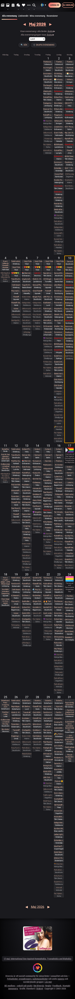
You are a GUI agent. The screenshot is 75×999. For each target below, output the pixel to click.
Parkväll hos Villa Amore (59, 678)
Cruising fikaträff (59, 722)
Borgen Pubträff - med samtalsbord (37, 601)
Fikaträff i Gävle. (16, 303)
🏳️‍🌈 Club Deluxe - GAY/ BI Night (59, 541)
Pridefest (48, 528)
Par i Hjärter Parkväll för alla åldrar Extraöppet (27, 567)
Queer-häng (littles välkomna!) (70, 512)
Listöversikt (23, 16)
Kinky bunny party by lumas (59, 876)
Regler (48, 985)
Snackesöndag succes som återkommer (70, 180)
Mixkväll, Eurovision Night (59, 553)
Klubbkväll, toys (48, 516)
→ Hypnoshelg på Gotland (59, 706)
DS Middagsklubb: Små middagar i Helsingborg (59, 583)
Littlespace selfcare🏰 (70, 488)
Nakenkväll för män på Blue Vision (37, 308)
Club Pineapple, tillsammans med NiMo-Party (59, 409)
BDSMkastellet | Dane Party (59, 344)
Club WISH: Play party (37, 712)
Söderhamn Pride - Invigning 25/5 (5, 704)
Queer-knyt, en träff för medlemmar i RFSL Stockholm (59, 595)
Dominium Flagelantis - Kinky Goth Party (59, 162)
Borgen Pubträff (37, 297)
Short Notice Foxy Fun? (70, 186)
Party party (59, 559)
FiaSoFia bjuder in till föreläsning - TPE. (59, 625)
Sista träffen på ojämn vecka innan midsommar (59, 421)
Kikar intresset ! (59, 186)
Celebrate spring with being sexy (59, 192)
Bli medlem (68, 5)
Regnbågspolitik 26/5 (16, 706)
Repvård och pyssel (48, 273)
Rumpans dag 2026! (37, 461)
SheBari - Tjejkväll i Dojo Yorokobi (59, 326)
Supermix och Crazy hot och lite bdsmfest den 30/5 (59, 882)
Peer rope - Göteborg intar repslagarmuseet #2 (70, 500)
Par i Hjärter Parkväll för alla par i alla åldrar (48, 368)
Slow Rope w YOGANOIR (70, 602)
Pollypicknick (48, 468)
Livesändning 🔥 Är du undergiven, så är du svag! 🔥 (59, 127)
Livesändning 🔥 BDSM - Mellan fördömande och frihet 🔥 (59, 506)
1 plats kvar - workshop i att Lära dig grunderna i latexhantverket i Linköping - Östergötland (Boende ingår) (59, 476)
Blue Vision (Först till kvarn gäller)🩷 (70, 565)
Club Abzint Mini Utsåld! (59, 379)
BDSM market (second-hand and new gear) (48, 79)
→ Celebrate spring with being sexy (70, 85)
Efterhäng (26, 538)
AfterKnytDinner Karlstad (48, 91)
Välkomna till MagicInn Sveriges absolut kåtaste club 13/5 (27, 549)
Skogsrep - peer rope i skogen (70, 506)
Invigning (26, 526)
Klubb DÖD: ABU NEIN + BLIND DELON (48, 771)
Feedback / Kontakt (61, 985)
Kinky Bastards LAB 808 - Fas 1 (48, 522)
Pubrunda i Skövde (59, 643)
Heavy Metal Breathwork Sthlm (37, 500)
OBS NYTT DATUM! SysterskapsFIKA (70, 103)
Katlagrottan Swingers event (59, 227)
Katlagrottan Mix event (59, 666)
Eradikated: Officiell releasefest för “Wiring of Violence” (48, 303)
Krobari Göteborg (27, 607)
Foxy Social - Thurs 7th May (37, 314)
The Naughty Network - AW (48, 85)
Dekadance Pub (48, 486)
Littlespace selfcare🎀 (69, 273)
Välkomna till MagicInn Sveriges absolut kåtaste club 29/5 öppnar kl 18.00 (48, 789)
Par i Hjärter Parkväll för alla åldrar (48, 144)
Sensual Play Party (37, 285)
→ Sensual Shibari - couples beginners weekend (69, 261)
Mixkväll (59, 887)
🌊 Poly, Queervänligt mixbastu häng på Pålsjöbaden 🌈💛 (37, 589)
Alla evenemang (9, 17)
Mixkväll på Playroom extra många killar (48, 320)
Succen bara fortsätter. (59, 239)
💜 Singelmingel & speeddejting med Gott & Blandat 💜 (37, 512)
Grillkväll (48, 724)
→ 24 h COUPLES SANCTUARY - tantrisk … (69, 739)
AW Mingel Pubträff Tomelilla (48, 279)
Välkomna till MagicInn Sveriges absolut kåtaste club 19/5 (16, 619)
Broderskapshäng (37, 595)
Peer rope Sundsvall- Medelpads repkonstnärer (16, 479)
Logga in (54, 5)
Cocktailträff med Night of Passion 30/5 (59, 799)
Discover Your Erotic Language (48, 109)
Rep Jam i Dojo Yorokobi (70, 133)
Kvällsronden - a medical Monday (5, 466)
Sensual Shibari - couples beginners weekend (59, 273)
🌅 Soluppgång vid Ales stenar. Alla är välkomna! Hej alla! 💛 (59, 79)
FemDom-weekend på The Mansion (48, 712)
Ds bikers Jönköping (27, 595)
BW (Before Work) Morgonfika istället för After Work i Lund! (27, 706)
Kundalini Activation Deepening (5, 591)
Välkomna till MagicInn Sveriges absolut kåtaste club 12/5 (16, 520)
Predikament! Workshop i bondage (69, 332)
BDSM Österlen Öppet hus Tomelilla (70, 156)
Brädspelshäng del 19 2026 (70, 121)
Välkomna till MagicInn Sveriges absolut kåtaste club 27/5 (27, 742)
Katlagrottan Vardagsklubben (48, 127)
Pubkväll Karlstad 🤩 (48, 583)
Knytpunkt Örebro (37, 473)
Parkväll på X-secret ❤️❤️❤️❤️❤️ (59, 245)
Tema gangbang (16, 625)
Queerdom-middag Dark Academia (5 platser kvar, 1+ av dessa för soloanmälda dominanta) (70, 559)
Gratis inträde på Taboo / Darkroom (27, 297)
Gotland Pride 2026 (27, 449)
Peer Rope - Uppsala (69, 314)
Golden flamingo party (48, 504)
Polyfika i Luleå (5, 713)
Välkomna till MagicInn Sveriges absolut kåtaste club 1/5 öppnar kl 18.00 (48, 133)
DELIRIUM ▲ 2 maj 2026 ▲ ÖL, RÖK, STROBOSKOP (59, 198)
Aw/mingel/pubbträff (48, 68)
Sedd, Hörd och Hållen (59, 482)
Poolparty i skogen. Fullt (59, 757)
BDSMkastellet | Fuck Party (59, 144)
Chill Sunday (69, 174)
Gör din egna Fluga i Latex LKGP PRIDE (27, 589)
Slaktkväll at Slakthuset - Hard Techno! (59, 209)
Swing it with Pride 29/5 (48, 765)
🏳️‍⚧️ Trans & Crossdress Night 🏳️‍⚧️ (59, 397)
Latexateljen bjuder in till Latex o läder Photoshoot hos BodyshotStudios (69, 320)
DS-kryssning (59, 637)
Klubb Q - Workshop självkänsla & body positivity (16, 712)
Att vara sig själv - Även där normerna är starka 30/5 (59, 752)
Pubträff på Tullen (27, 583)
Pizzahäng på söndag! (70, 162)
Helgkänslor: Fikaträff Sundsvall (59, 500)
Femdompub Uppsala (48, 285)
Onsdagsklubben (27, 520)
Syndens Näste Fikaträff (37, 578)
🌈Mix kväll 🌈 (59, 427)
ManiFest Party (59, 846)
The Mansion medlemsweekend (48, 578)
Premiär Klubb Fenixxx (59, 203)
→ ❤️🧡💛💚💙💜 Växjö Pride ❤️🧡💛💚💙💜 (27, 267)
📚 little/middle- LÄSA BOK (27, 273)
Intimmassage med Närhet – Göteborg (70, 109)
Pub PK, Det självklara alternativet (5, 457)
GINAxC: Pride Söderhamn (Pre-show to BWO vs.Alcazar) (59, 858)
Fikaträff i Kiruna (70, 144)
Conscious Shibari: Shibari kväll (59, 332)
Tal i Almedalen (59, 512)
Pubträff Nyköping (48, 480)
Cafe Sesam (16, 285)
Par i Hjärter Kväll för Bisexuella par (37, 619)
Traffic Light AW (48, 795)
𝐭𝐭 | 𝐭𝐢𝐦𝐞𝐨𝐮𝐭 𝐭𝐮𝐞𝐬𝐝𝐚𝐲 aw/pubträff (16, 595)
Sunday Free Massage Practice (70, 536)
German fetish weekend (27, 455)
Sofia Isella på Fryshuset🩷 (59, 471)
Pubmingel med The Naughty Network (48, 308)
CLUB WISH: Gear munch (27, 490)
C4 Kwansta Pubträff (48, 326)
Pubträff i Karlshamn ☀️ (37, 718)
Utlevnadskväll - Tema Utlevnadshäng (27, 496)
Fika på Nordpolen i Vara (69, 757)
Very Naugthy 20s (59, 648)
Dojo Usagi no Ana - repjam (5, 601)
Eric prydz (48, 332)
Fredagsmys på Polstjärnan (48, 103)
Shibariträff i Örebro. (16, 490)
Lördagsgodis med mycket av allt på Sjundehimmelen (59, 391)
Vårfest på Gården (59, 121)
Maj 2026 (37, 24)
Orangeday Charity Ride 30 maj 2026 (59, 718)
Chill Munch (69, 625)
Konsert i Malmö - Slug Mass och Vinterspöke (27, 479)
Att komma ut (69, 524)
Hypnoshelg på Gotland (48, 706)
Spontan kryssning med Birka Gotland (37, 479)
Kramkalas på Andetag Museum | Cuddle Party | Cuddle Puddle (37, 736)
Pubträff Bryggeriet (59, 150)
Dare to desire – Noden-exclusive (27, 514)
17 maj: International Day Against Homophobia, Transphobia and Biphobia (37, 958)
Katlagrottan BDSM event (59, 822)
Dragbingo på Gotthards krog (16, 736)
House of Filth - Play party (27, 724)
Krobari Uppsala (59, 619)
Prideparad (59, 494)
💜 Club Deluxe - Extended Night (48, 121)
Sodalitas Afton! (37, 494)
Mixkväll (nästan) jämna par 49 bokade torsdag (48, 150)
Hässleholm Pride (59, 589)
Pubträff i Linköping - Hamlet (48, 115)
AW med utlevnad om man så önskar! (48, 754)
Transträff (16, 730)
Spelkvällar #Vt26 (27, 601)
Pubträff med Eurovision (59, 536)
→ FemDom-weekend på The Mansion (59, 712)
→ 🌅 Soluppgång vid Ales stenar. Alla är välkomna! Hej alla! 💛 (70, 73)
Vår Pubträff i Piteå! (59, 805)
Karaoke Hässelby (27, 291)
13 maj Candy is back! (27, 532)
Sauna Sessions (70, 631)
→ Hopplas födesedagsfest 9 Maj (69, 267)
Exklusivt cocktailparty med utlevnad (59, 156)
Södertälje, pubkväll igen (59, 840)
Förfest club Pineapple (48, 362)
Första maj (48, 138)
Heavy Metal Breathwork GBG (69, 309)
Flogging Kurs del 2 (59, 115)
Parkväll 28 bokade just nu (48, 373)
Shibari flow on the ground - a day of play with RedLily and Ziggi (59, 97)
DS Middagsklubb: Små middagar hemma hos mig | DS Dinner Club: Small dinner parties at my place (59, 73)
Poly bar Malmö (16, 484)
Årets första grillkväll (27, 467)
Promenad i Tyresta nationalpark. (59, 303)
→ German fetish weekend (37, 455)
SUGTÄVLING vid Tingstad (69, 356)
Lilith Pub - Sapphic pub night (48, 297)
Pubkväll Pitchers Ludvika (16, 467)
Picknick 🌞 (59, 781)
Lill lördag (27, 332)
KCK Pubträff (48, 760)
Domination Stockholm (48, 73)
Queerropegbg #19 (48, 736)
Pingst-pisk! (59, 631)
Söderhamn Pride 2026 (27, 700)
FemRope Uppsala (37, 506)
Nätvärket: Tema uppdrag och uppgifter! (59, 138)
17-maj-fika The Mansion (70, 553)
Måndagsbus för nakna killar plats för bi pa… (5, 276)
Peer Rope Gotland (16, 508)
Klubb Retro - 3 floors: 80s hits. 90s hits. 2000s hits (59, 852)
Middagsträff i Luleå (27, 502)
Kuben (16, 308)
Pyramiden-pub (16, 496)
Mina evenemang (37, 16)
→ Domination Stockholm (59, 68)
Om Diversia (38, 985)
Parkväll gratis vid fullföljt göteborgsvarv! (59, 684)
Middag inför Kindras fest (59, 787)
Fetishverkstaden (70, 97)
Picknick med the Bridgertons (69, 285)
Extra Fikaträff (37, 291)
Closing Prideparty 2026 (59, 740)
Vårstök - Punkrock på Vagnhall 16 (59, 314)
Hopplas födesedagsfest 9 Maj (59, 308)
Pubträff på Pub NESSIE (27, 473)
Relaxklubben (27, 326)
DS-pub (48, 589)
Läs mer (48, 982)
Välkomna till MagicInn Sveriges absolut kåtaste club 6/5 (27, 314)
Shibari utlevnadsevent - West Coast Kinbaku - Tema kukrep (59, 109)
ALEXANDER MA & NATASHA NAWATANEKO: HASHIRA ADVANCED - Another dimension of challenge (59, 728)
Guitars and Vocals (48, 314)
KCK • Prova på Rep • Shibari (70, 127)
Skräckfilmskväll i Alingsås (59, 350)
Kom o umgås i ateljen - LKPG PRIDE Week (5, 581)
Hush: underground (48, 613)
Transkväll (26, 712)
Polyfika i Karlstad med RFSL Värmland (16, 461)
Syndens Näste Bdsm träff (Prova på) (59, 828)
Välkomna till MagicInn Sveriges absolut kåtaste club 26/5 (16, 742)
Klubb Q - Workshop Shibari (37, 279)
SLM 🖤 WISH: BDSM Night (70, 168)
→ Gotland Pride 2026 (37, 449)
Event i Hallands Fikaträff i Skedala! (5, 264)
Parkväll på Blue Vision (59, 221)
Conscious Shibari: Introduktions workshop (59, 297)
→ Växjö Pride (27, 261)
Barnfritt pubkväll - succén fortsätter (69, 350)
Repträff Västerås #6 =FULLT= (70, 547)
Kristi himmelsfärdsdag (37, 524)
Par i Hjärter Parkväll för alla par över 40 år (37, 326)
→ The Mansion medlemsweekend (59, 578)
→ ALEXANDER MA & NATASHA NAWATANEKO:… (69, 725)
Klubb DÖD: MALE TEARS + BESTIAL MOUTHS (27, 613)
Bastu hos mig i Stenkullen (48, 510)
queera (61, 979)
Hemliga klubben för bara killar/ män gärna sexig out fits (16, 320)
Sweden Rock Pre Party (59, 180)
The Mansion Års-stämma (59, 601)
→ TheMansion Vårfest (59, 62)
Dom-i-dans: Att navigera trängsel (59, 793)
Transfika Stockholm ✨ (16, 279)
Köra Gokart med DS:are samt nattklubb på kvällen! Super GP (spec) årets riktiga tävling (59, 769)
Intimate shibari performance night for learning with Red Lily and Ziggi (37, 488)
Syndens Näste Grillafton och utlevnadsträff (59, 518)
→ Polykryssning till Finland (59, 461)
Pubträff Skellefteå (48, 97)
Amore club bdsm (59, 811)
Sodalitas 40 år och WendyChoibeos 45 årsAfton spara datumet (37, 730)
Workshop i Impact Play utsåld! (59, 291)
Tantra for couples (59, 763)
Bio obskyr (5, 729)
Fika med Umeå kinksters (16, 291)
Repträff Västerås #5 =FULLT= (70, 138)
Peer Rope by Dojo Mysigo (48, 492)
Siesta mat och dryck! (59, 373)
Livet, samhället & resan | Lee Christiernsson (48, 718)
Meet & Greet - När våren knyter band (37, 467)
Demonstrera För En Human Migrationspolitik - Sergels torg (69, 326)
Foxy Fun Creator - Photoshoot (16, 748)
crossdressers (25, 979)
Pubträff (48, 291)
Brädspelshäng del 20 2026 (69, 303)
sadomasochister (40, 979)
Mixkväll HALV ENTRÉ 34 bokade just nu (59, 438)
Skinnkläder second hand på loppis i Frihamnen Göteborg (59, 103)
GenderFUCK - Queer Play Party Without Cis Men (48, 607)
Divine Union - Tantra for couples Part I (59, 613)
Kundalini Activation (69, 338)
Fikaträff (69, 150)
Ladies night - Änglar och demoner (59, 834)
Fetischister (12, 979)
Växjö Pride (16, 267)
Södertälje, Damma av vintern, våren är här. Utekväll (59, 168)
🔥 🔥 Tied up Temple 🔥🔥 (48, 601)
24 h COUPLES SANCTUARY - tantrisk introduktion (59, 746)
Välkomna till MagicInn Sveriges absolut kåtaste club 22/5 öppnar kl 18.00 (48, 625)
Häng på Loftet (59, 320)
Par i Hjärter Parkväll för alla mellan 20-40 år (37, 530)
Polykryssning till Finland (48, 465)
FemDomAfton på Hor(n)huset (16, 583)
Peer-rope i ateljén (48, 730)
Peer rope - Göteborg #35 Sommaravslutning (70, 530)
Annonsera (13, 988)
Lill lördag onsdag (27, 643)
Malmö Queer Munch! (27, 508)
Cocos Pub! (59, 174)
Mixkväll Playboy (59, 368)
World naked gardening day (59, 85)
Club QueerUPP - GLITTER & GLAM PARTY (59, 385)
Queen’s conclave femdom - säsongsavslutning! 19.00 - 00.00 (59, 356)
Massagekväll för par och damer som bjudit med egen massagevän (37, 320)
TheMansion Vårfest (48, 62)
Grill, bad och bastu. (59, 775)
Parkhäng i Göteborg (59, 524)
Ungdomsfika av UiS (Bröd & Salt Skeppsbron (27, 279)
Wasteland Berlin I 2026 (70, 637)
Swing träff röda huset (59, 233)
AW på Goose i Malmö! (48, 474)
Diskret (39, 988)
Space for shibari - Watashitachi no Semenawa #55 (69, 291)
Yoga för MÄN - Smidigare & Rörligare (27, 285)
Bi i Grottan (59, 465)
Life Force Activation (70, 619)
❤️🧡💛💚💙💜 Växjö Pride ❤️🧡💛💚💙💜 (16, 273)
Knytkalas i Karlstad (27, 484)
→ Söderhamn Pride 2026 (37, 700)
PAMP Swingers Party (48, 801)
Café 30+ (37, 273)
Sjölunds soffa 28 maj (37, 724)
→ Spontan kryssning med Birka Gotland (48, 461)
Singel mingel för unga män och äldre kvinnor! (59, 338)
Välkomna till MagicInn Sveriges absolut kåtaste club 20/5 (27, 631)
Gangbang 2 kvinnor (27, 561)
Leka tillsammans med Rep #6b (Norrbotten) (59, 285)
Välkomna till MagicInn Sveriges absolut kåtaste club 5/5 (16, 314)
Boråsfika (5, 449)
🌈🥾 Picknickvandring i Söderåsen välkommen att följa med (59, 734)
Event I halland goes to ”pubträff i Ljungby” (59, 133)
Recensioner (52, 16)
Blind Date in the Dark (48, 498)
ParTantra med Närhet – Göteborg (59, 91)
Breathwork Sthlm (16, 607)
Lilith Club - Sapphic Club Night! (48, 777)
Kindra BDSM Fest (59, 817)
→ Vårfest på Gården (70, 79)
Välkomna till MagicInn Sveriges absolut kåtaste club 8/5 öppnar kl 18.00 (48, 350)
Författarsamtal (37, 482)
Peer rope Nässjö (59, 607)
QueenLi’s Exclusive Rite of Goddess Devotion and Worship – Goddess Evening (59, 362)
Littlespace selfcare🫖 (70, 91)
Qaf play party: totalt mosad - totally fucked (59, 530)
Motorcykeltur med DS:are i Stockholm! (70, 115)
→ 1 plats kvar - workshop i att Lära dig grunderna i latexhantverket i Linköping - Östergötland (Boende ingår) (70, 482)
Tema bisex (48, 545)
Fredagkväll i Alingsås (48, 748)
